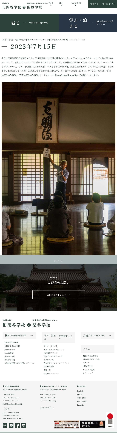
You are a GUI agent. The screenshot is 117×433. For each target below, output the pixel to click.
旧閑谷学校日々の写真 (90, 358)
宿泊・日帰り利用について (53, 348)
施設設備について (50, 351)
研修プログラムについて (52, 354)
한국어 (79, 391)
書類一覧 (47, 367)
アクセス (50, 4)
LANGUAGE (76, 3)
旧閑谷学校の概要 (11, 341)
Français (80, 400)
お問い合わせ (87, 364)
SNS (60, 3)
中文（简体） (82, 394)
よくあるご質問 (88, 367)
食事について (48, 357)
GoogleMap (44, 406)
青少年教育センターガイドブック (55, 360)
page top (58, 260)
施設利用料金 (48, 364)
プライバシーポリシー (10, 430)
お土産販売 (8, 351)
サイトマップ (87, 370)
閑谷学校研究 (9, 357)
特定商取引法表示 (28, 430)
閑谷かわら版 (9, 354)
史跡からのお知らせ (90, 354)
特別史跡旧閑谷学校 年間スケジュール (18, 360)
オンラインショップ (46, 430)
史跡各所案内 (9, 348)
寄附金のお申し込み (56, 294)
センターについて (50, 345)
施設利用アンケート (51, 370)
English (80, 387)
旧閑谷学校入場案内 (12, 344)
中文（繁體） (82, 397)
